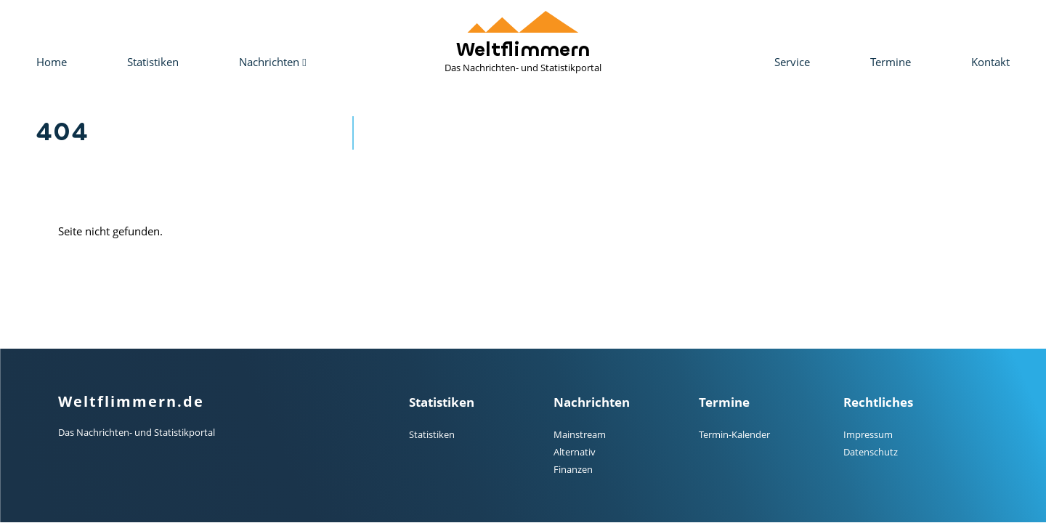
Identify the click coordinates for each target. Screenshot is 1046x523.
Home (51, 61)
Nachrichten (273, 61)
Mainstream (580, 434)
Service (792, 61)
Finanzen (573, 469)
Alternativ (575, 451)
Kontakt (990, 61)
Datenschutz (870, 451)
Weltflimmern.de (131, 401)
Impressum (868, 434)
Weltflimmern (523, 42)
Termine (890, 61)
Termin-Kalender (734, 434)
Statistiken (153, 61)
